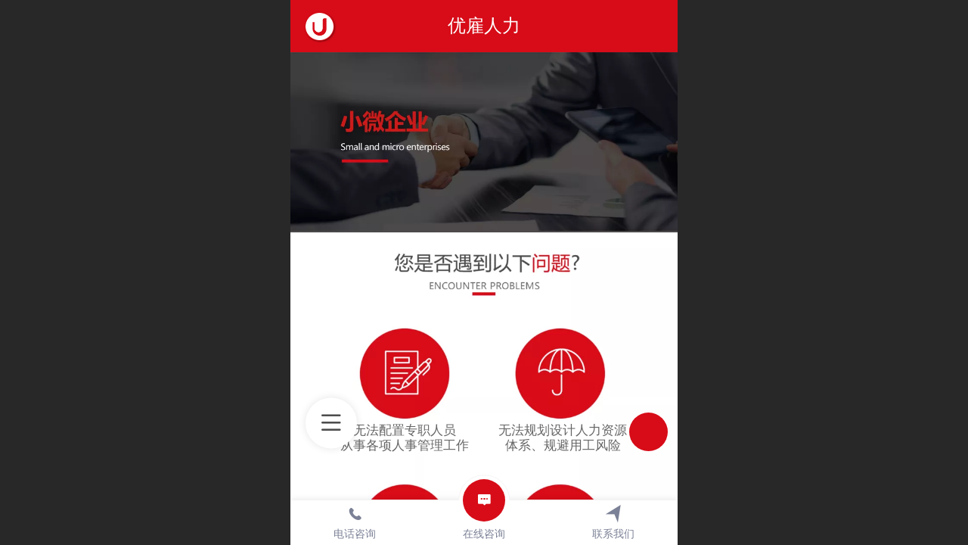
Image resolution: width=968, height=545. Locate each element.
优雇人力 (484, 25)
